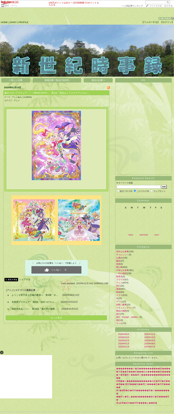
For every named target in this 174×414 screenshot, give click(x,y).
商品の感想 (121, 311)
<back (130, 235)
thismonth (144, 235)
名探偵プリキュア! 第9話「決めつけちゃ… (34, 302)
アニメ (17, 100)
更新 (118, 264)
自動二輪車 (121, 304)
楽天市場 (168, 6)
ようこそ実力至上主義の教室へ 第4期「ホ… (35, 295)
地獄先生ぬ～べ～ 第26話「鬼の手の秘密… (34, 309)
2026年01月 (123, 343)
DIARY (13, 22)
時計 (118, 286)
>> (132, 6)
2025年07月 (149, 347)
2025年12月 (123, 347)
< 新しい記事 (16, 80)
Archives (143, 329)
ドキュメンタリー (124, 308)
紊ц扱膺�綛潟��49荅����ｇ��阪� (136, 403)
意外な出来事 (122, 251)
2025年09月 (149, 340)
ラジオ (119, 323)
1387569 (164, 18)
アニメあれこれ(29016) (22, 97)
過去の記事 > (98, 80)
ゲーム (119, 301)
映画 (118, 292)
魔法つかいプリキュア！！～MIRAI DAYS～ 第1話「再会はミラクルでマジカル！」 (47, 93)
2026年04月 (123, 334)
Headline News (143, 364)
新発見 (119, 276)
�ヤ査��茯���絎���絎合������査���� (143, 371)
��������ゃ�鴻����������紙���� (143, 368)
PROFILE (23, 22)
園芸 (118, 261)
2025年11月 (149, 334)
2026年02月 (123, 340)
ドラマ (119, 295)
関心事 (119, 267)
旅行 (118, 314)
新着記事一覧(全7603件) (57, 80)
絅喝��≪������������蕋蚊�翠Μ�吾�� (143, 381)
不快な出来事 (122, 270)
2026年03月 (123, 337)
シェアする (24, 279)
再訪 (118, 320)
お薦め (119, 258)
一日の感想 (121, 273)
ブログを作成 (155, 6)
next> (156, 235)
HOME (4, 22)
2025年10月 (149, 337)
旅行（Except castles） (127, 317)
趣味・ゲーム (11, 5)
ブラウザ (120, 279)
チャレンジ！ (122, 254)
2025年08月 (149, 343)
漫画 (118, 289)
